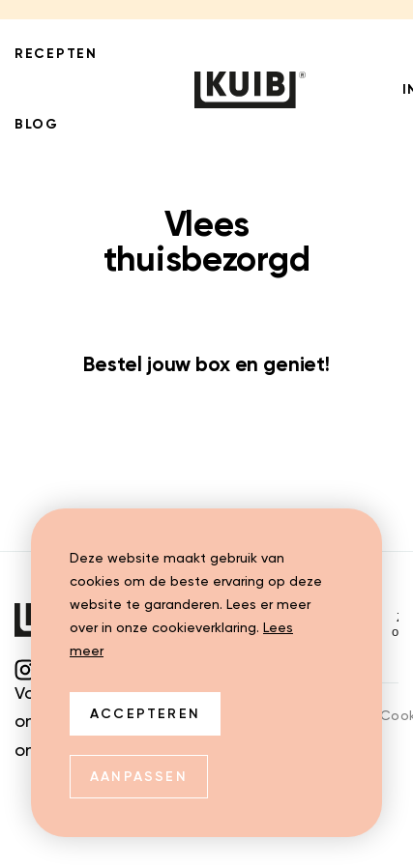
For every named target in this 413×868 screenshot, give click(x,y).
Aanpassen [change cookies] (139, 777)
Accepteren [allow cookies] (145, 714)
